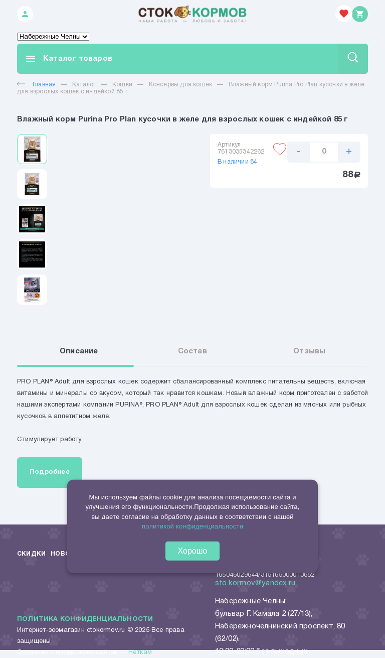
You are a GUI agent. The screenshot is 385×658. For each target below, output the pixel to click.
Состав (192, 351)
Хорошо (193, 551)
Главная (36, 84)
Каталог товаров (68, 59)
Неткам (140, 652)
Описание (79, 351)
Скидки (31, 554)
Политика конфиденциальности (85, 619)
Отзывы (309, 351)
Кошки (122, 84)
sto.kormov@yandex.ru (255, 583)
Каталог (84, 84)
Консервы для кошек (181, 84)
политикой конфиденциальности (192, 526)
